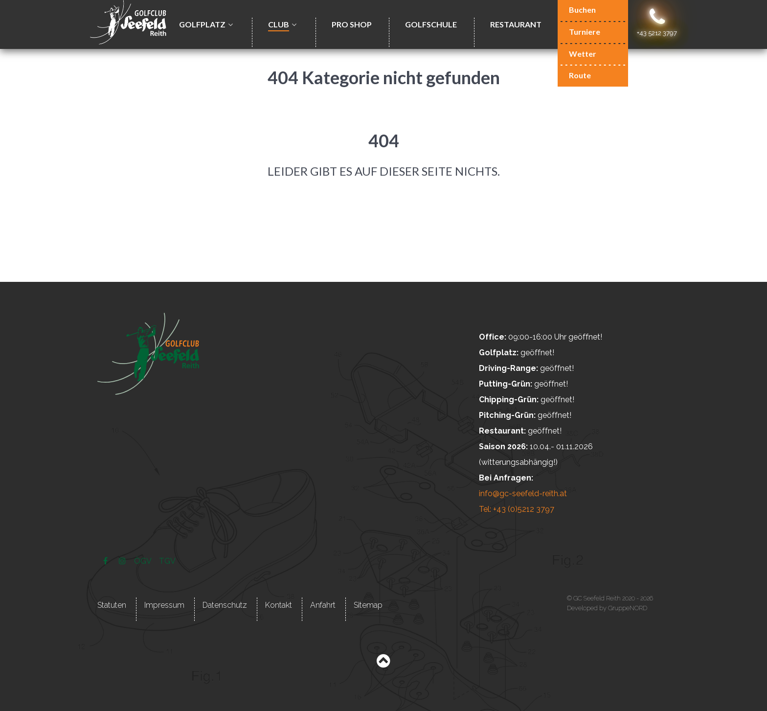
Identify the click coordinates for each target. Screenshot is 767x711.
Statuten (111, 605)
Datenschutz (225, 605)
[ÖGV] (143, 561)
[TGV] (167, 561)
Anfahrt (323, 605)
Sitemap (368, 605)
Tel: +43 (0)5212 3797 (516, 509)
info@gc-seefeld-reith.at (523, 493)
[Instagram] (123, 561)
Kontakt (278, 605)
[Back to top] (383, 663)
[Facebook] (106, 561)
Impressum (164, 605)
